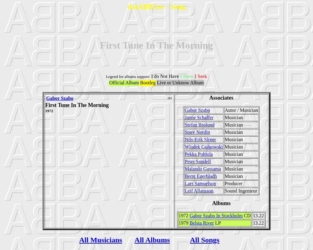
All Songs (204, 240)
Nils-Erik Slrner (200, 139)
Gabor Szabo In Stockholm (216, 215)
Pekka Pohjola (199, 154)
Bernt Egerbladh (201, 176)
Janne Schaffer (199, 117)
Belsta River (202, 223)
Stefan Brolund (199, 124)
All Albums (152, 240)
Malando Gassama (203, 168)
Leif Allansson (199, 190)
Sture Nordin (197, 132)
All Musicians (100, 240)
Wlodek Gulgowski (204, 146)
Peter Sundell (198, 161)
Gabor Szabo (59, 98)
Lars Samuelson (200, 183)
